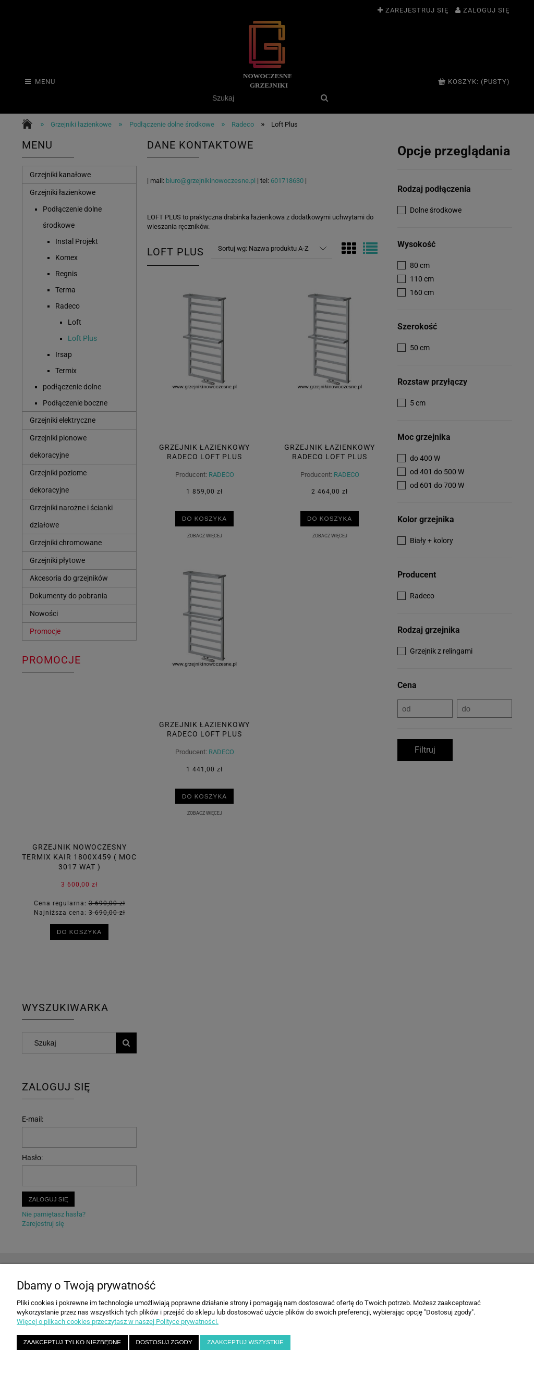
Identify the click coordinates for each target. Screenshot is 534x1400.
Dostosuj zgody (164, 1341)
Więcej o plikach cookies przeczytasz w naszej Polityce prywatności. (118, 1321)
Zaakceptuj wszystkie (245, 1341)
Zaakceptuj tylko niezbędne (72, 1341)
